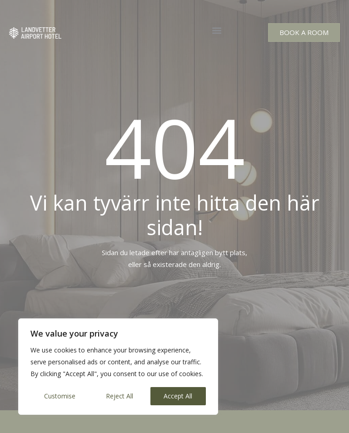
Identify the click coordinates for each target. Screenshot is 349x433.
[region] (118, 366)
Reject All (119, 396)
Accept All (178, 396)
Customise (59, 396)
